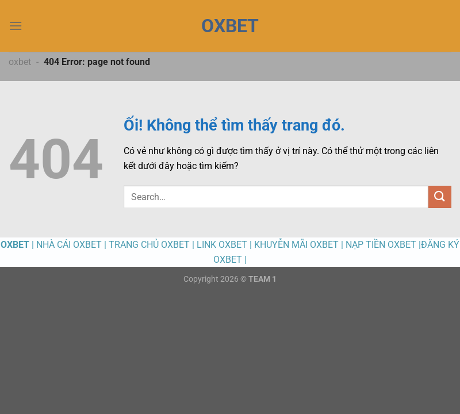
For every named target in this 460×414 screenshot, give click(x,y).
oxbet (20, 61)
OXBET (230, 26)
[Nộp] (439, 197)
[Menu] (15, 26)
